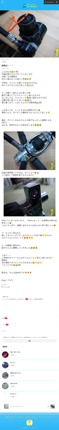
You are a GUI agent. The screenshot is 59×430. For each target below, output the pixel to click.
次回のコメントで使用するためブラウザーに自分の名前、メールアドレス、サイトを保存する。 (26, 337)
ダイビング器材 (6, 287)
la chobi (4, 284)
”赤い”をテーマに (15, 352)
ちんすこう (13, 394)
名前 (5, 318)
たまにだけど (14, 383)
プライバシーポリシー (49, 417)
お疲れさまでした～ (16, 373)
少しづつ (12, 362)
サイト (3, 331)
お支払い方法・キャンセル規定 (23, 417)
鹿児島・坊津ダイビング (10, 417)
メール (5, 324)
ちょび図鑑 (33, 417)
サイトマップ (40, 417)
